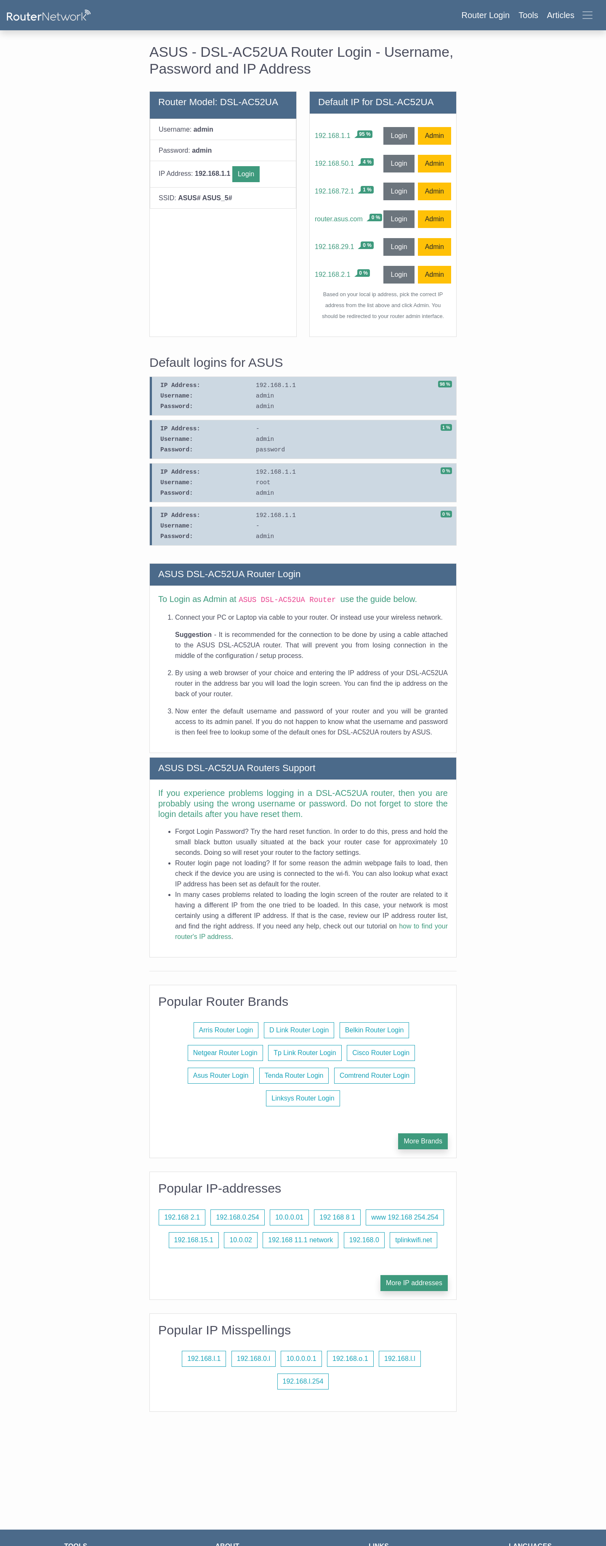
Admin (434, 135)
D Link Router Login (299, 1030)
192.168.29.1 (334, 246)
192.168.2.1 (333, 274)
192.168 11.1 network (300, 1240)
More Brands (423, 1141)
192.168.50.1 (334, 163)
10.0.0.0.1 (301, 1358)
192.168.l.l (399, 1358)
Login (246, 174)
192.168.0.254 (237, 1217)
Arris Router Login (226, 1030)
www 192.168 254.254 (404, 1217)
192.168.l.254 (303, 1381)
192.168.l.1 (204, 1358)
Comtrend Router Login (374, 1075)
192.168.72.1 (334, 191)
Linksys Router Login (302, 1098)
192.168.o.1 (350, 1358)
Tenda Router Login (294, 1075)
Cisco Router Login (380, 1052)
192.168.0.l (253, 1358)
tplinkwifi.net (413, 1240)
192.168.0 (364, 1240)
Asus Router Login (221, 1075)
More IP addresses (414, 1282)
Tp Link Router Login (305, 1052)
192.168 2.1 (182, 1217)
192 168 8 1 (337, 1217)
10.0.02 (240, 1240)
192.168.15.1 (193, 1240)
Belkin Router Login (374, 1030)
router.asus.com (339, 219)
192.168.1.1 (333, 135)
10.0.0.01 (289, 1217)
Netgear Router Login (225, 1052)
